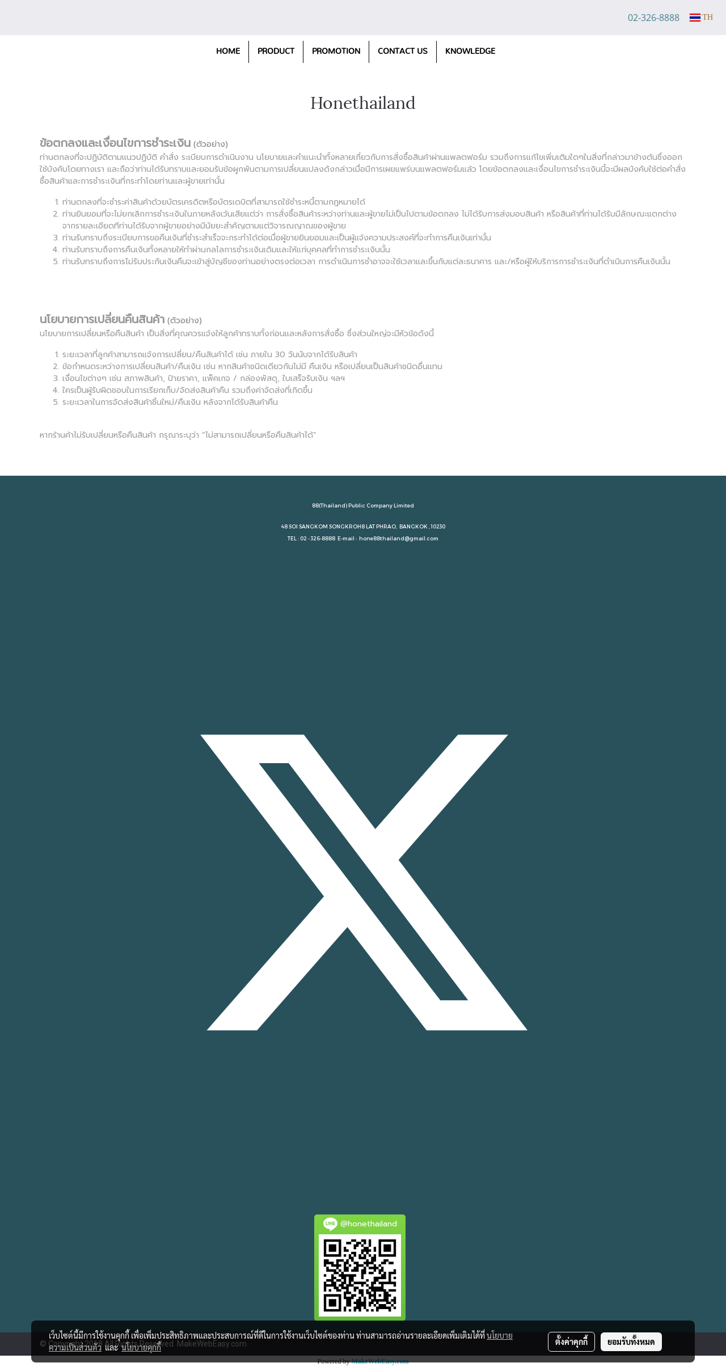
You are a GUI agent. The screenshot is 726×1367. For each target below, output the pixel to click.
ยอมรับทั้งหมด (631, 1341)
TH (701, 17)
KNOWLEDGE (470, 52)
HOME (228, 52)
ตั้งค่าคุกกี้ (571, 1341)
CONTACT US (403, 52)
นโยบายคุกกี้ (141, 1347)
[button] (513, 52)
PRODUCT (276, 52)
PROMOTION (336, 52)
